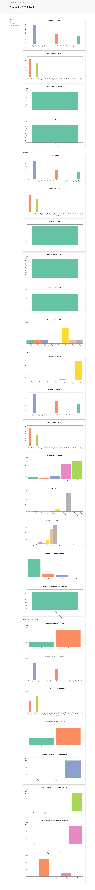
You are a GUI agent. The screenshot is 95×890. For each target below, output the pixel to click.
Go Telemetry (13, 2)
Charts (20, 2)
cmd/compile (12, 19)
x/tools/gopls (12, 23)
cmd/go (11, 21)
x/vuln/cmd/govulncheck (15, 25)
